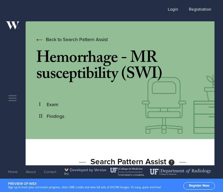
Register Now (199, 185)
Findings (55, 116)
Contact (50, 172)
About (31, 172)
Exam (52, 104)
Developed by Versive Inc (85, 172)
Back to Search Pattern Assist (77, 39)
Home (13, 172)
